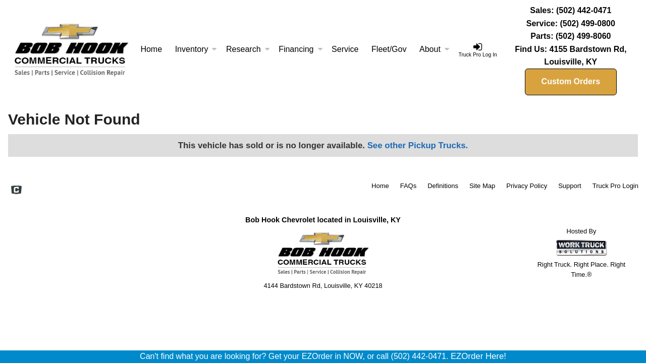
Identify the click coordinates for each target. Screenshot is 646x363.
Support (569, 186)
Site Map (482, 186)
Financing (300, 49)
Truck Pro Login (615, 186)
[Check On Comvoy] (16, 191)
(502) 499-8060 (583, 36)
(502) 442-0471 (583, 10)
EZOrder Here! (478, 356)
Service (345, 49)
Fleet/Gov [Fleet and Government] (388, 49)
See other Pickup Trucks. (417, 145)
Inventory (196, 49)
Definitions (442, 186)
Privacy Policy (526, 186)
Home (151, 49)
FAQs (408, 186)
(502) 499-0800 (587, 23)
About (434, 49)
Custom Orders (571, 81)
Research (248, 49)
